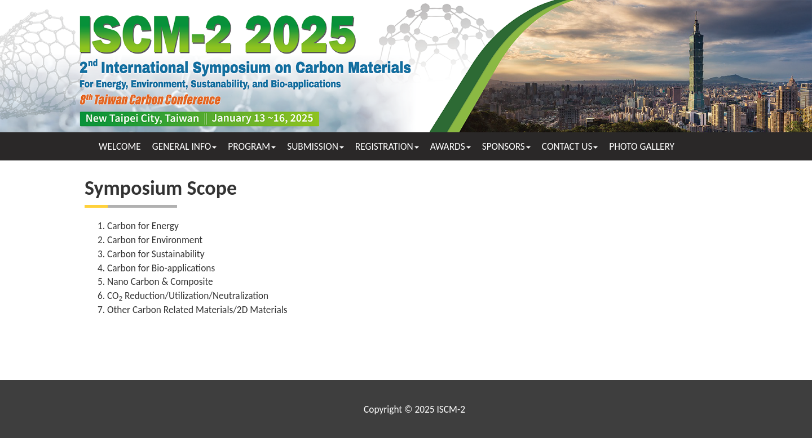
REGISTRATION (387, 146)
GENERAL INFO (184, 146)
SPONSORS (506, 146)
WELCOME (120, 146)
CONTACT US (570, 146)
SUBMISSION (315, 146)
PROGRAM (252, 146)
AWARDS (450, 146)
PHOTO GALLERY (641, 146)
